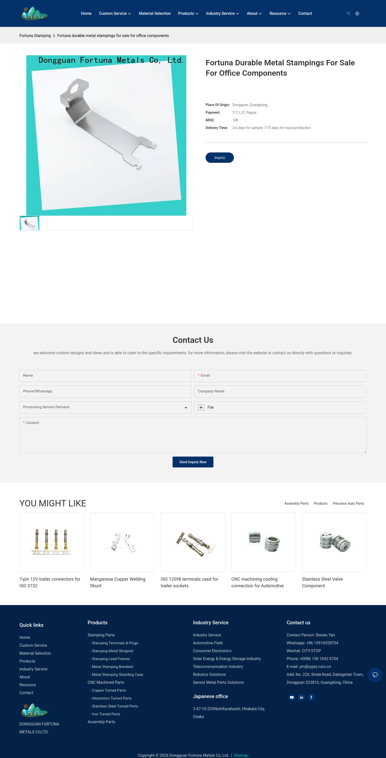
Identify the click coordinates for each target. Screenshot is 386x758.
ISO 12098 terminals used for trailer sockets (189, 582)
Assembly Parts (297, 503)
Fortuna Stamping (35, 35)
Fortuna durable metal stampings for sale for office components (113, 35)
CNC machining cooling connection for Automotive (257, 582)
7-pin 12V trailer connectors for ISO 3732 (49, 582)
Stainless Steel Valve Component (322, 582)
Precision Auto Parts (348, 503)
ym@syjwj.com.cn (315, 666)
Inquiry (219, 158)
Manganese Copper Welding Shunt (117, 582)
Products (320, 503)
